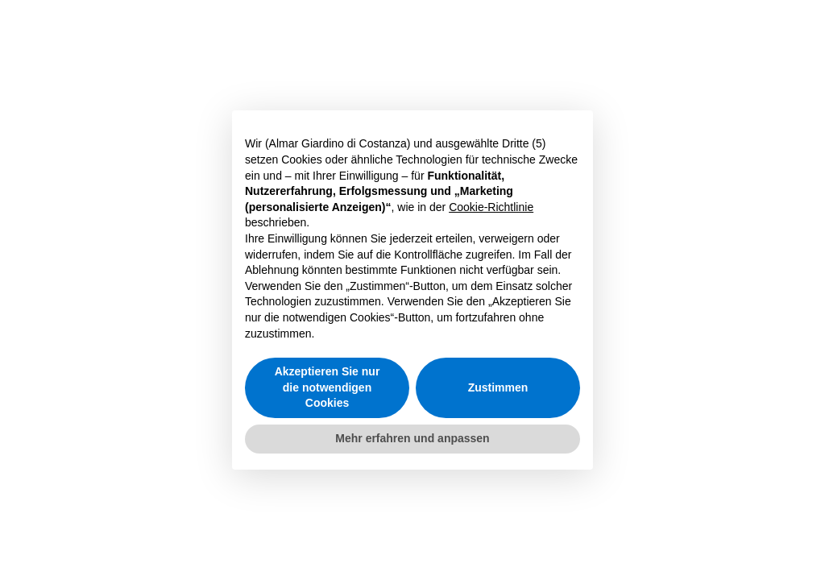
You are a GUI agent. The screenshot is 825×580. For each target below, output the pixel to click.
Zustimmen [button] (498, 387)
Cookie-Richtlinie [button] (491, 207)
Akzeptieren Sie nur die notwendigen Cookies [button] (327, 387)
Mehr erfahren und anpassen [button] (412, 438)
